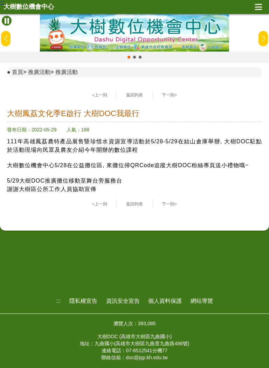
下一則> (169, 95)
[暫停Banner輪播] (7, 21)
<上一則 (99, 95)
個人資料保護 (165, 301)
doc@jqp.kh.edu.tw (146, 357)
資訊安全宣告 (123, 301)
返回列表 (134, 95)
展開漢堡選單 (258, 7)
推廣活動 (39, 72)
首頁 (17, 72)
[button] (128, 57)
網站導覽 (202, 301)
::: (2, 3)
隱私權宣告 (83, 301)
